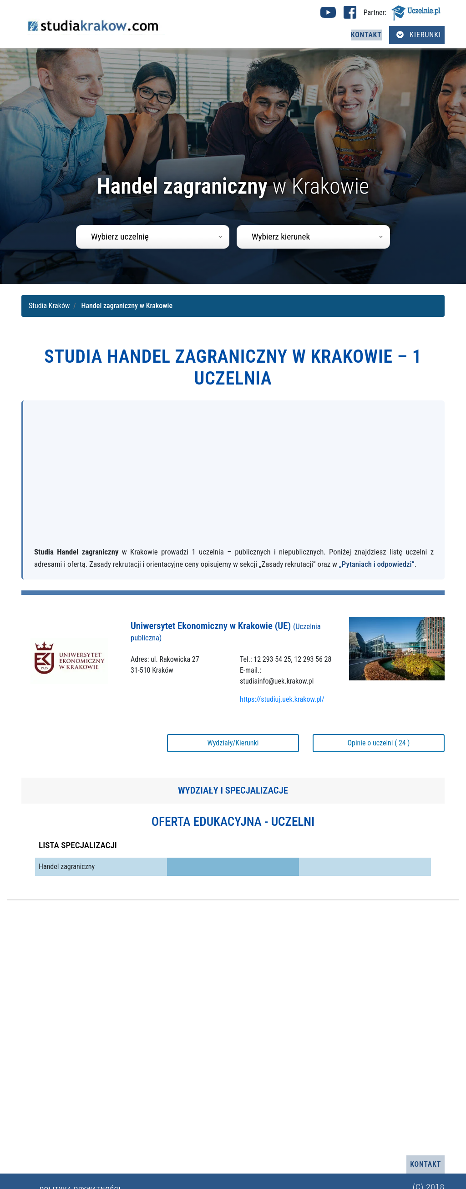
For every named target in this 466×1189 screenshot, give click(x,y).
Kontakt (366, 34)
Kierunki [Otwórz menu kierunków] (418, 34)
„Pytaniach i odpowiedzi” (377, 564)
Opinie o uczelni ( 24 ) (378, 743)
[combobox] (152, 237)
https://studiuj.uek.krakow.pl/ (282, 699)
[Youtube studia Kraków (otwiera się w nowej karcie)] (328, 15)
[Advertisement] (234, 477)
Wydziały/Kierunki (233, 743)
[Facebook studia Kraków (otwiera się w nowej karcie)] (350, 15)
